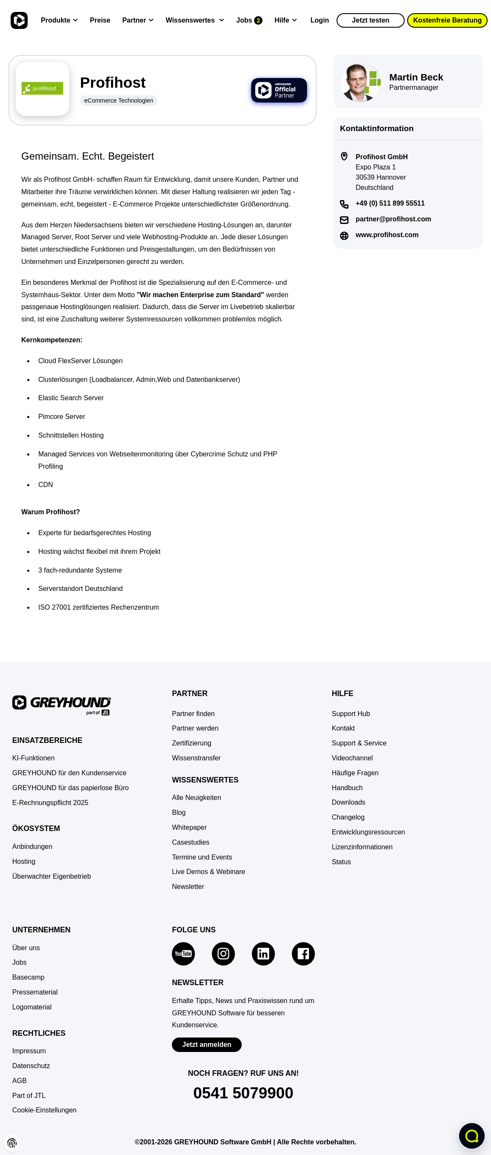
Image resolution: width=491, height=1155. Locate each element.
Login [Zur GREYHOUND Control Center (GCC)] (320, 20)
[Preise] (100, 21)
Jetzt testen (370, 20)
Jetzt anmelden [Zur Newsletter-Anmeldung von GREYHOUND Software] (206, 1044)
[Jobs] (249, 21)
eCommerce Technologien (118, 100)
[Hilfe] (285, 21)
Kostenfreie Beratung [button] (447, 20)
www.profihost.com (387, 234)
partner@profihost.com (393, 219)
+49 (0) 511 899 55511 (390, 203)
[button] (44, 1110)
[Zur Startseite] (18, 20)
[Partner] (138, 21)
